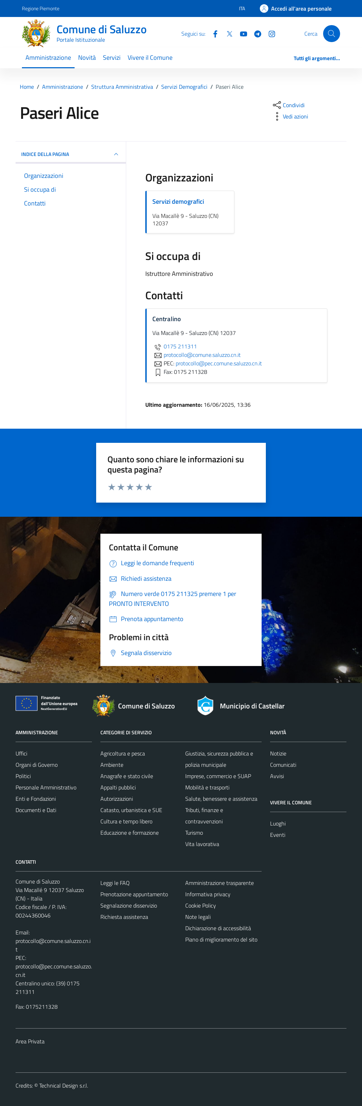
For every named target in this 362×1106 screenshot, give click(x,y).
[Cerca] (331, 33)
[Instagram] (269, 33)
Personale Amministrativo (46, 787)
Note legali (198, 917)
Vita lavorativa (202, 844)
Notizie (278, 753)
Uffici (21, 753)
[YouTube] (241, 33)
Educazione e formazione (129, 832)
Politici (23, 776)
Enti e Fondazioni (36, 798)
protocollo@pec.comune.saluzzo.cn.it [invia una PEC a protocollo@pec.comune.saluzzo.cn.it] (219, 363)
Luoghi (278, 823)
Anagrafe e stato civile (126, 776)
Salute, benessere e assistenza (221, 798)
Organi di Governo (37, 764)
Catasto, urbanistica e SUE (131, 810)
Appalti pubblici (118, 787)
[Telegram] (255, 33)
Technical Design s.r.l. (63, 1085)
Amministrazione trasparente (219, 883)
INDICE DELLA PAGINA (70, 154)
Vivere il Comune (150, 57)
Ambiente (111, 764)
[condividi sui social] (288, 105)
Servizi (112, 57)
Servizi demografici (178, 201)
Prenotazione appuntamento (134, 894)
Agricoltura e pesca (122, 753)
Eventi (277, 834)
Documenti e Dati (36, 810)
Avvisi (277, 776)
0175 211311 (174, 346)
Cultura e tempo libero (126, 821)
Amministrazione (48, 57)
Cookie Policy (200, 905)
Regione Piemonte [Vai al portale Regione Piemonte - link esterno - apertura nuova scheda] (40, 8)
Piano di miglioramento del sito (221, 939)
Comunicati (283, 764)
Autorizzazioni (116, 798)
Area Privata (30, 1041)
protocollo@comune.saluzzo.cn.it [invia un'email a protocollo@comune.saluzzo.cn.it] (196, 355)
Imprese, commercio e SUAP (218, 776)
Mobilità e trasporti (207, 787)
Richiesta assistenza (124, 917)
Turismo (194, 832)
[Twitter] (227, 33)
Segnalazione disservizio (128, 905)
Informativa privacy (207, 894)
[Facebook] (212, 33)
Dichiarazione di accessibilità (218, 928)
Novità (87, 57)
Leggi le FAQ (115, 883)
